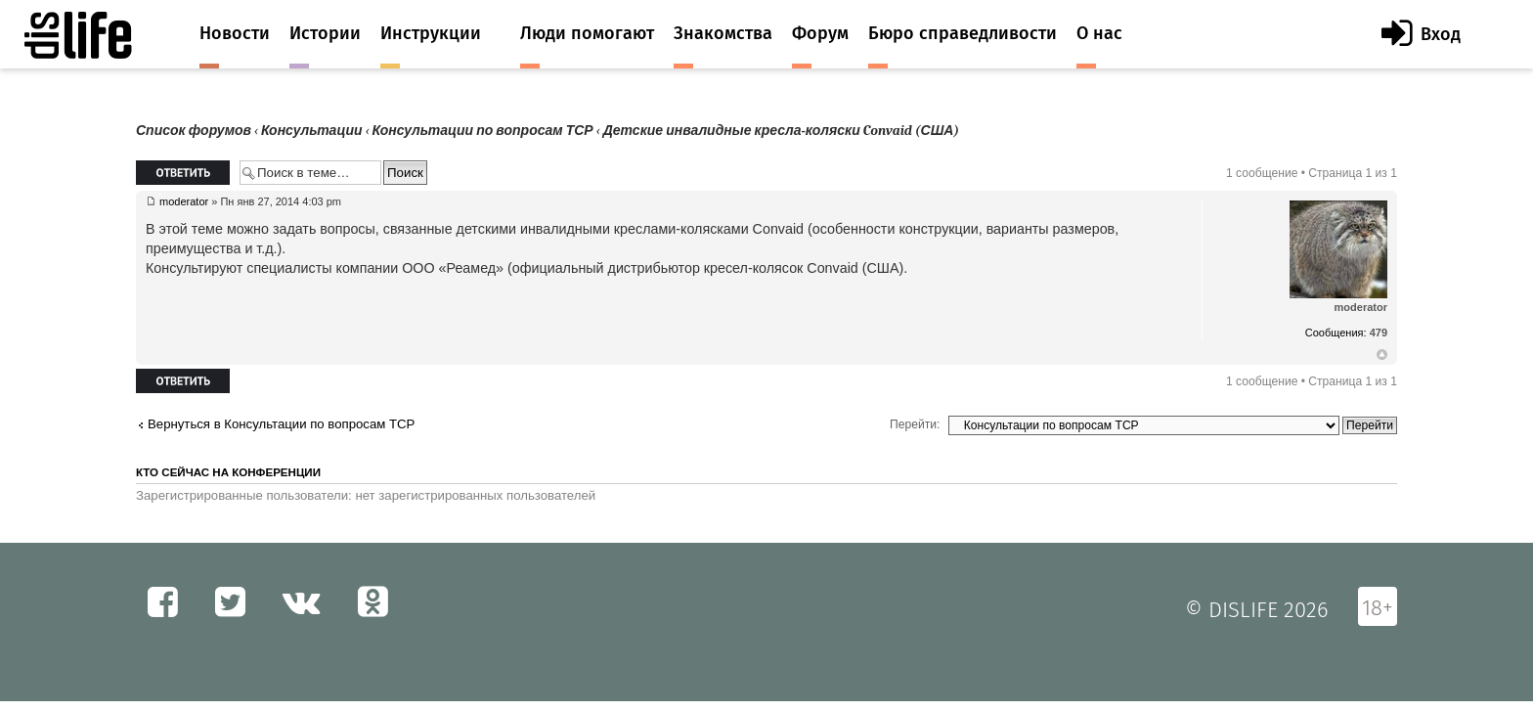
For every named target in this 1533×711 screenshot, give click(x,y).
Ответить (183, 172)
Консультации (312, 130)
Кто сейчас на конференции (228, 472)
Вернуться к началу (1382, 355)
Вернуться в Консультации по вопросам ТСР (281, 424)
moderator (183, 201)
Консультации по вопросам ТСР (482, 130)
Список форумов (193, 130)
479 (1378, 332)
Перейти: (915, 424)
